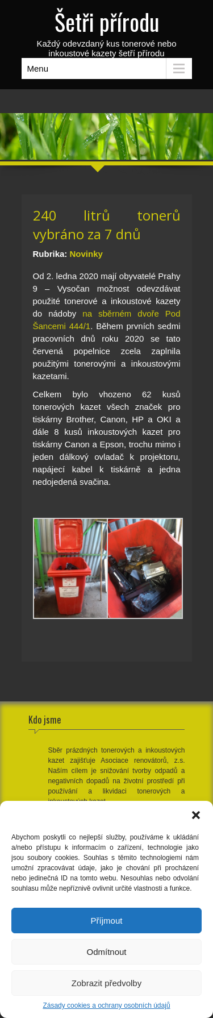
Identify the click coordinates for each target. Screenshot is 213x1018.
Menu (38, 68)
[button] (196, 815)
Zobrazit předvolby (106, 983)
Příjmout (107, 920)
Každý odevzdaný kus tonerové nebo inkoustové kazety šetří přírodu (107, 31)
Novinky (86, 254)
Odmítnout (106, 952)
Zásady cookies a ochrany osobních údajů (106, 1005)
